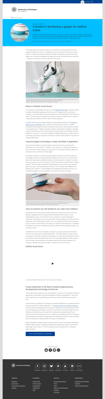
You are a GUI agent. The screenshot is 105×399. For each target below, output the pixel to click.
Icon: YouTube (65, 364)
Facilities (77, 382)
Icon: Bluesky (51, 364)
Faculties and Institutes (82, 380)
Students (14, 380)
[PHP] (50, 349)
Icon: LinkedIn (72, 364)
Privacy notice (37, 382)
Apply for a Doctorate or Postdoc (61, 388)
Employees (15, 382)
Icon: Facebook (37, 364)
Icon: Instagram (44, 364)
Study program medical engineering (40, 332)
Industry (14, 387)
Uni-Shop (56, 391)
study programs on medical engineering (66, 304)
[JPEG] (52, 78)
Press (55, 382)
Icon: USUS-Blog (79, 364)
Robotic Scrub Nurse (61, 109)
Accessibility (36, 384)
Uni (85, 1)
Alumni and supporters (18, 384)
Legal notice (36, 380)
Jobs (55, 384)
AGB (34, 389)
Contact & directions (60, 380)
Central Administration (81, 384)
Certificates (36, 387)
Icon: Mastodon (58, 364)
